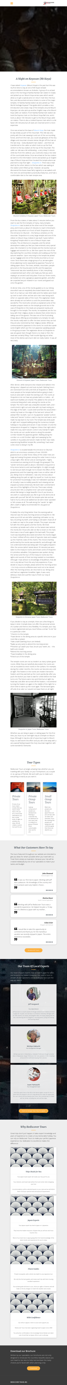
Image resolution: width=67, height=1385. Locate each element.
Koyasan (23, 85)
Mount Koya (38, 130)
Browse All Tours (33, 950)
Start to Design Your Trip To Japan (33, 1111)
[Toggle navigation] (11, 3)
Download (33, 1368)
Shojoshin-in (36, 163)
